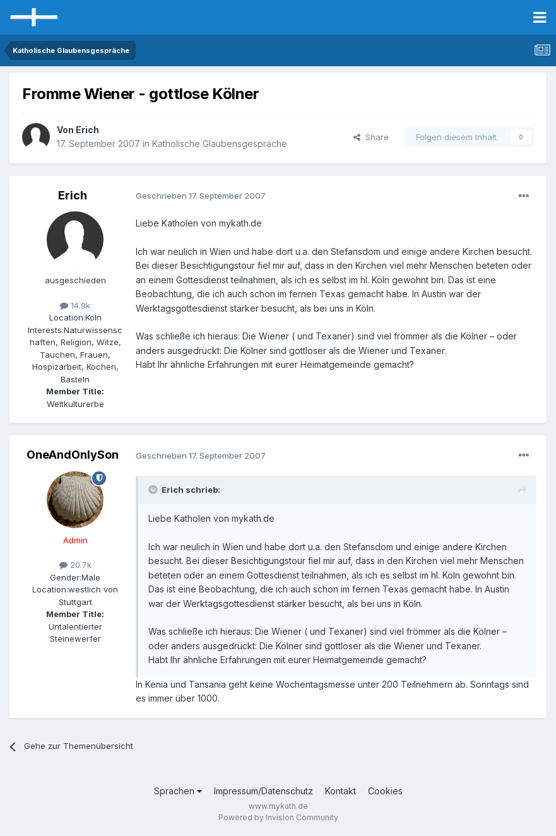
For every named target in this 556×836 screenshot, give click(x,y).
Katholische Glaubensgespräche (219, 143)
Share (371, 137)
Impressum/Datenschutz (263, 791)
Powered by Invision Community (278, 817)
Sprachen (178, 791)
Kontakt (340, 791)
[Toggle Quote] (154, 490)
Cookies (385, 791)
